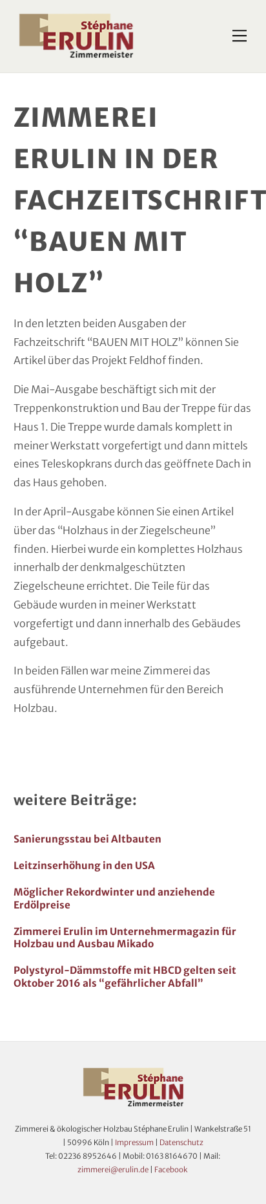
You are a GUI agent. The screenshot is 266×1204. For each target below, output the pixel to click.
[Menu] (239, 36)
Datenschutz (181, 1142)
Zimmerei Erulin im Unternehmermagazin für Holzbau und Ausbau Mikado (125, 938)
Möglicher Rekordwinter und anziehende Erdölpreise (114, 898)
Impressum (134, 1142)
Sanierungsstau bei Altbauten (87, 839)
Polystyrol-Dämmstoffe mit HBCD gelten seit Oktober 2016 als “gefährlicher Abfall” (125, 976)
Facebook (171, 1169)
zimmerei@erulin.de (112, 1169)
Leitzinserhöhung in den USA (84, 865)
